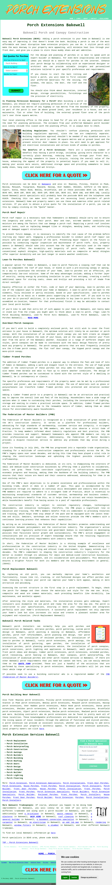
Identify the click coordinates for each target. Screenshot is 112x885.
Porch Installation (69, 786)
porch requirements (30, 661)
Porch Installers (92, 786)
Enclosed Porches (48, 795)
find (10, 700)
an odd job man (70, 822)
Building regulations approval (39, 136)
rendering (101, 822)
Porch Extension (18, 783)
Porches (79, 797)
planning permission (51, 104)
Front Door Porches (97, 783)
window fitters (22, 825)
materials (54, 80)
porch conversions (12, 649)
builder (43, 58)
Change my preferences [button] (89, 877)
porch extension (62, 39)
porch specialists (30, 196)
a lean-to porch (58, 265)
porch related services (66, 658)
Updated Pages (36, 862)
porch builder (102, 123)
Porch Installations (74, 783)
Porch (5, 184)
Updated (53, 862)
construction (22, 423)
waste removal (65, 814)
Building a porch (76, 42)
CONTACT (94, 18)
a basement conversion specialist (55, 819)
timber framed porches (14, 374)
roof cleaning (66, 817)
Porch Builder (27, 795)
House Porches (31, 786)
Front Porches (48, 786)
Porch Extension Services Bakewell (31, 734)
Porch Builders (80, 792)
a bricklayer (32, 814)
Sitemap (4, 862)
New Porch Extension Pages (18, 862)
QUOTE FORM (24, 664)
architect (36, 66)
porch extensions (57, 714)
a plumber (53, 825)
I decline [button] (74, 877)
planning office (24, 120)
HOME (71, 18)
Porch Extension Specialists (45, 783)
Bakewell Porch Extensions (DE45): (21, 39)
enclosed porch (59, 328)
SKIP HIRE (35, 817)
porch (52, 153)
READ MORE (33, 318)
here (41, 729)
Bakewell (46, 184)
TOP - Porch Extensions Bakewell (20, 842)
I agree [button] (65, 877)
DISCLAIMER (104, 18)
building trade (10, 486)
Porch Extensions (11, 786)
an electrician (37, 822)
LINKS (78, 18)
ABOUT (85, 18)
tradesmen (20, 811)
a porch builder (54, 811)
